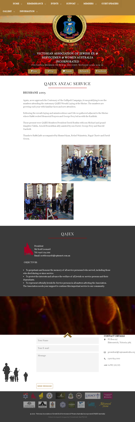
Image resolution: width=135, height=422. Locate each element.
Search (84, 71)
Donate (67, 71)
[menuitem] (17, 4)
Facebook (101, 71)
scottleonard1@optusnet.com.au (55, 255)
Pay (51, 71)
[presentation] (55, 378)
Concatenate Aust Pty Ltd (78, 417)
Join (34, 71)
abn (105, 365)
